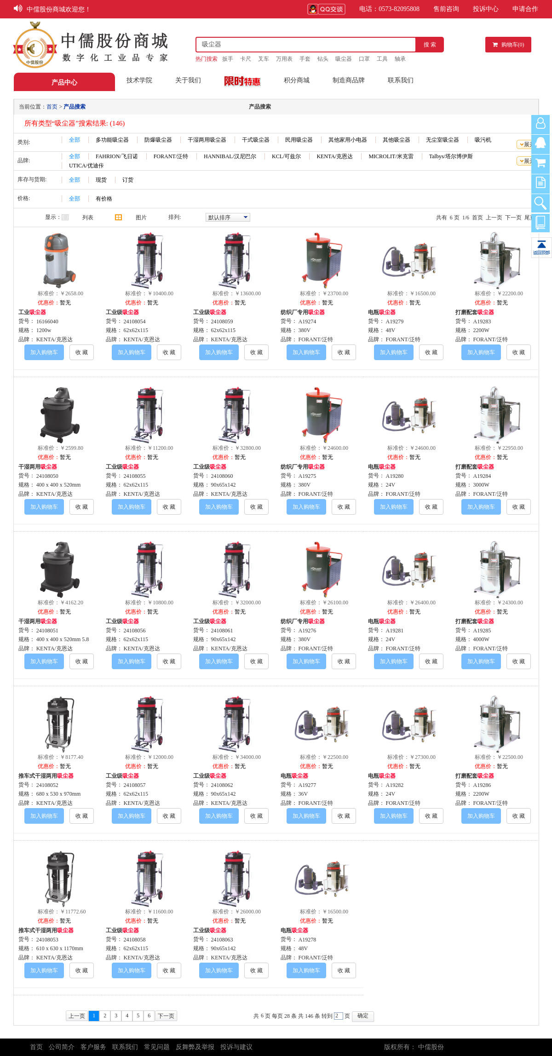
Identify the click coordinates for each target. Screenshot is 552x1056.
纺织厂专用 (303, 312)
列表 (87, 217)
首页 (477, 217)
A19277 (307, 785)
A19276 (307, 630)
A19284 (482, 476)
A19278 (307, 939)
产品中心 (64, 82)
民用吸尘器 (299, 140)
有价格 (104, 198)
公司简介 (62, 1047)
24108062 (222, 785)
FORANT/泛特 (171, 156)
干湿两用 (37, 467)
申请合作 (525, 9)
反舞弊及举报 (195, 1047)
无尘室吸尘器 (442, 140)
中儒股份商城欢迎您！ (59, 9)
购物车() (508, 44)
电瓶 (382, 312)
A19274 (307, 321)
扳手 (227, 59)
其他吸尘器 (396, 140)
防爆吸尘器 (158, 140)
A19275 (307, 476)
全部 (74, 140)
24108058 (135, 939)
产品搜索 (74, 106)
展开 (529, 144)
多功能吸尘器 (112, 140)
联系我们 (401, 80)
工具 (382, 59)
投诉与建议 (236, 1047)
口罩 (364, 59)
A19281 (395, 630)
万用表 (284, 59)
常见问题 (157, 1047)
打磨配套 (474, 312)
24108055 (135, 476)
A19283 (482, 321)
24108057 (135, 785)
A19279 (395, 321)
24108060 (222, 476)
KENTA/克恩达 (334, 156)
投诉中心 (486, 9)
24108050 (47, 476)
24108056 (135, 630)
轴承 (400, 59)
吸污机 (483, 140)
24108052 (47, 785)
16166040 (47, 321)
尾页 (529, 217)
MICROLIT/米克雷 (390, 156)
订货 (127, 180)
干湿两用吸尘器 (207, 140)
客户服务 (93, 1047)
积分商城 (297, 80)
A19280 (395, 476)
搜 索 (430, 44)
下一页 (513, 217)
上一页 (494, 217)
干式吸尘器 (256, 140)
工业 (32, 312)
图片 (141, 217)
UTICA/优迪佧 (86, 165)
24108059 (222, 321)
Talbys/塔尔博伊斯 (451, 156)
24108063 (222, 939)
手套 (304, 59)
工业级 (122, 312)
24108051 (47, 630)
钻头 (322, 59)
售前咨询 (446, 9)
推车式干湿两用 (46, 776)
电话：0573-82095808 (389, 9)
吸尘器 (343, 59)
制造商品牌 (349, 80)
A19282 (395, 785)
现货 (101, 180)
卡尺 (245, 59)
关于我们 (188, 80)
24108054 (135, 321)
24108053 (47, 939)
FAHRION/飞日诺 (117, 156)
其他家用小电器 (347, 140)
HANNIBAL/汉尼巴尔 (230, 156)
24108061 (222, 630)
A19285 (482, 630)
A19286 (482, 785)
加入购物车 (44, 352)
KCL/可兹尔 (286, 156)
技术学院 (139, 80)
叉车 (263, 59)
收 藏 (81, 352)
